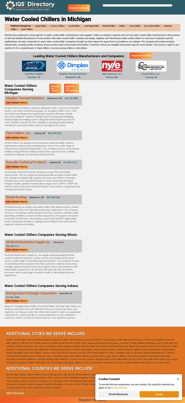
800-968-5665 (53, 197)
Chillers (122, 26)
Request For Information (71, 88)
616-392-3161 (70, 162)
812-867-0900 (12, 297)
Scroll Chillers (74, 26)
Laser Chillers (27, 29)
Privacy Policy (119, 387)
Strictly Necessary (118, 394)
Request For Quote (79, 8)
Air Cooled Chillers (152, 26)
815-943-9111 (12, 246)
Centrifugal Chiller (91, 26)
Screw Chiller (134, 26)
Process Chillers (57, 26)
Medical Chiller (109, 26)
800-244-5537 (54, 133)
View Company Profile (16, 103)
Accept (159, 394)
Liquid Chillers (41, 26)
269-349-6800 (71, 98)
